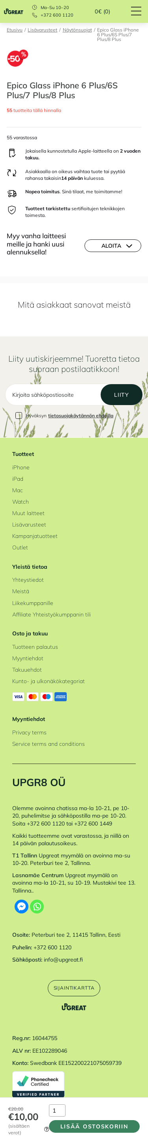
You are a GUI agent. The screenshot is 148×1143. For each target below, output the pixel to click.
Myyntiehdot (27, 658)
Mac (17, 490)
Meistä (20, 591)
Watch (20, 501)
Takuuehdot (27, 669)
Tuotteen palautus (35, 646)
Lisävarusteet (42, 30)
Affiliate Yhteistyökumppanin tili (51, 614)
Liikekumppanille (32, 603)
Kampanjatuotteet (35, 535)
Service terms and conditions (48, 743)
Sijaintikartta (74, 988)
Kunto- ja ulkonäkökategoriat (48, 681)
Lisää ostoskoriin (94, 1126)
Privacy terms (29, 732)
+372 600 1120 (57, 15)
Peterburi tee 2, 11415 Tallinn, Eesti (76, 934)
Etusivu (14, 30)
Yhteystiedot (28, 579)
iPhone (21, 467)
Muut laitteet (28, 513)
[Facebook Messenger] (21, 906)
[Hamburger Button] (139, 11)
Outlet (20, 547)
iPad (17, 478)
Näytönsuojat (77, 30)
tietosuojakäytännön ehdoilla (80, 415)
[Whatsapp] (37, 906)
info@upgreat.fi (63, 959)
